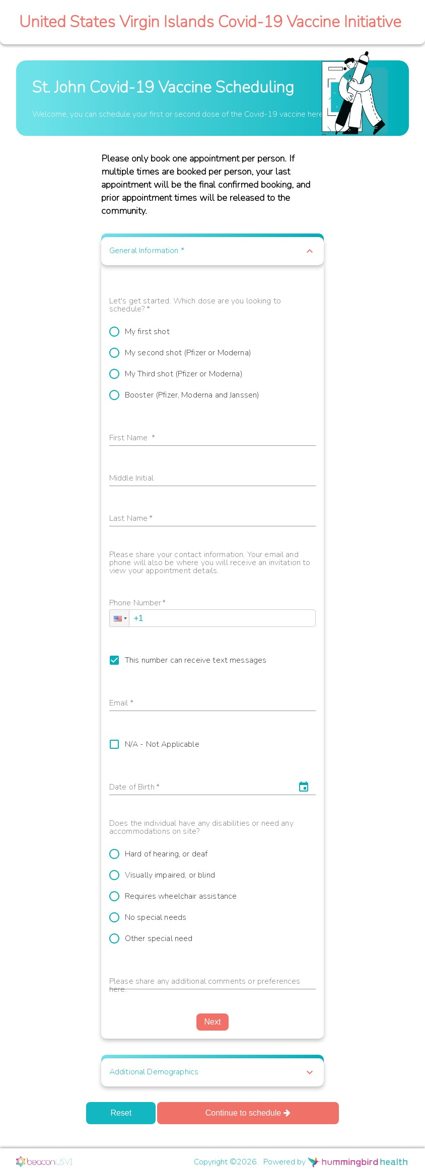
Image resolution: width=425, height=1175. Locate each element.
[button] (212, 251)
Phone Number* (137, 603)
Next (212, 1021)
